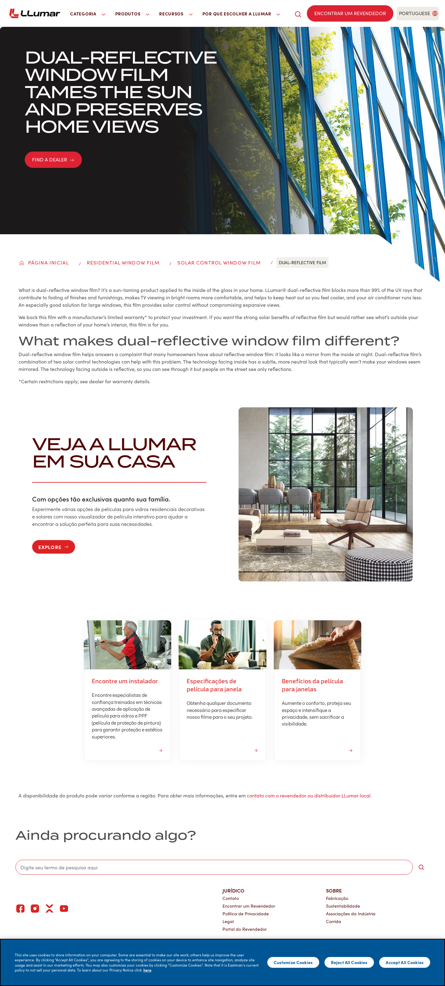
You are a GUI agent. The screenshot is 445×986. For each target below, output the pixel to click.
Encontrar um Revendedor (248, 906)
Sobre (334, 890)
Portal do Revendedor (244, 929)
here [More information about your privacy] (147, 969)
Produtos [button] (132, 13)
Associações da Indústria (350, 914)
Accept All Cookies (405, 962)
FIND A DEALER (53, 159)
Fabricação (337, 898)
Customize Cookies (293, 962)
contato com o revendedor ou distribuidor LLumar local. (309, 795)
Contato (230, 898)
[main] (222, 962)
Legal (228, 921)
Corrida (333, 921)
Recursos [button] (176, 13)
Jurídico (233, 890)
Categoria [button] (87, 13)
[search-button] (421, 867)
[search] (298, 13)
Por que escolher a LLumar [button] (241, 13)
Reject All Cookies (349, 962)
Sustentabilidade (343, 906)
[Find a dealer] (350, 13)
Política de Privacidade (245, 914)
